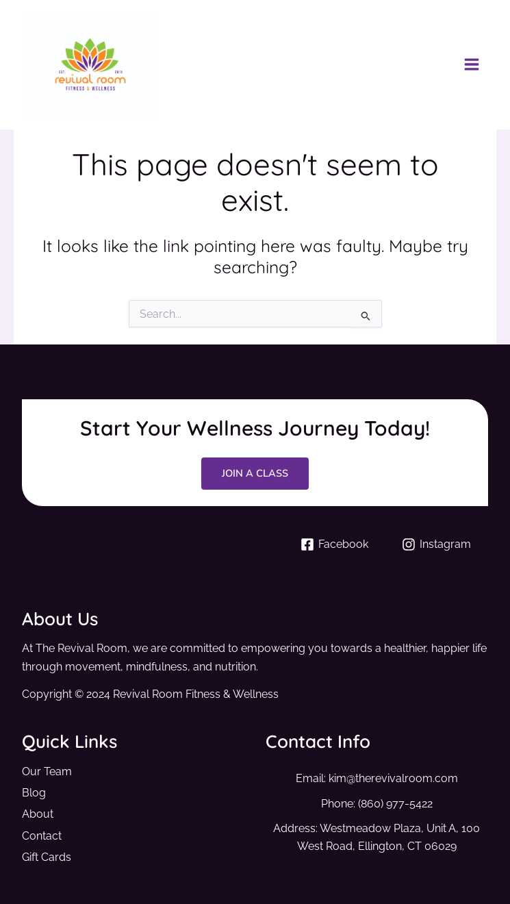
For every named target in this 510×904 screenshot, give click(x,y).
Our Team (47, 771)
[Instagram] (437, 544)
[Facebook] (334, 544)
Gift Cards (46, 857)
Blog (34, 792)
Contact (42, 835)
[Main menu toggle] (471, 64)
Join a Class (255, 473)
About (37, 813)
